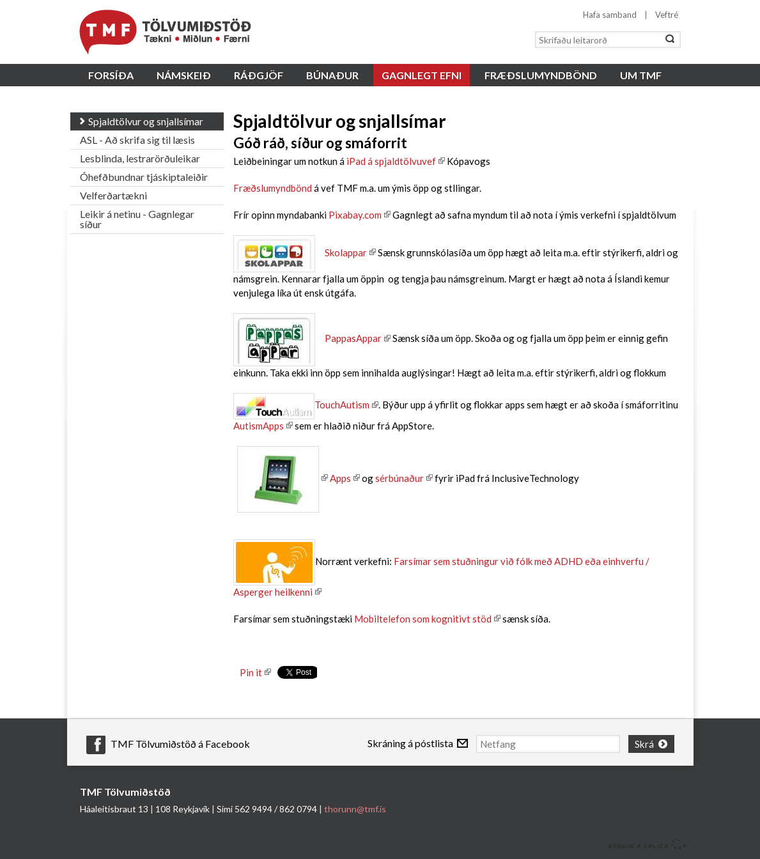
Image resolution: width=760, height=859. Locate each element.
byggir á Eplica (644, 843)
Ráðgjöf (258, 75)
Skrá (646, 743)
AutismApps (258, 425)
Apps (340, 478)
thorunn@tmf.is (355, 807)
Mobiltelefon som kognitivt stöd (423, 618)
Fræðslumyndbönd (272, 188)
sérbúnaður (399, 478)
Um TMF (641, 75)
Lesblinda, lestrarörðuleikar (140, 158)
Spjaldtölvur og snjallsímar (145, 121)
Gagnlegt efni (421, 75)
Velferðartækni (113, 195)
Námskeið (184, 75)
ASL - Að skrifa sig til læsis (137, 140)
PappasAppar (353, 338)
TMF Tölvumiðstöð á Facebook (180, 744)
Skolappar (300, 252)
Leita (669, 39)
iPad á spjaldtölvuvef (391, 161)
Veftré (666, 15)
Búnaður (332, 75)
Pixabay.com (355, 215)
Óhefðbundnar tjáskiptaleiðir (144, 177)
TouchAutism (341, 404)
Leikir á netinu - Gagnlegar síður (137, 219)
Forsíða (111, 75)
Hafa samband (610, 15)
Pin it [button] (251, 672)
